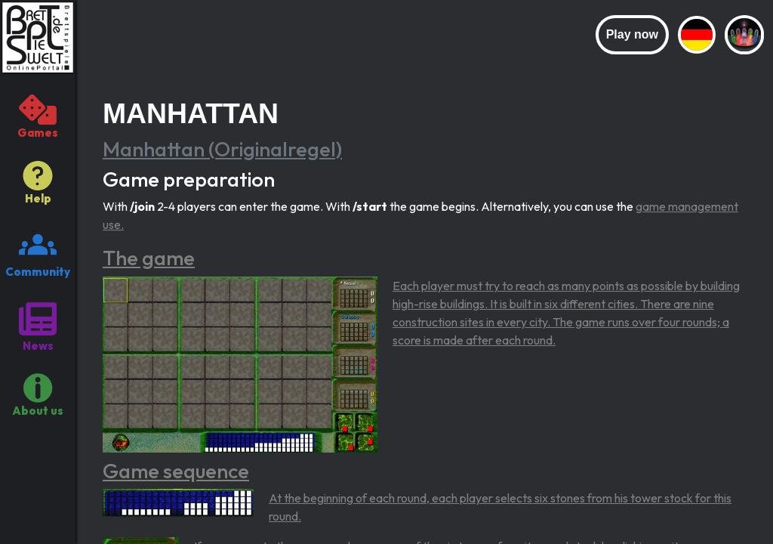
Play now (632, 34)
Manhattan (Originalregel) (222, 149)
